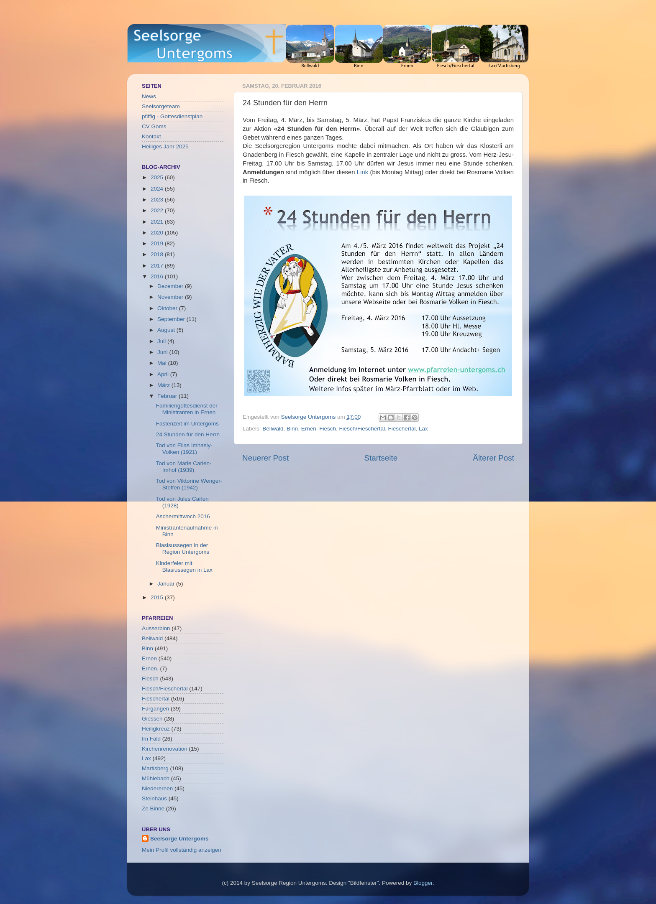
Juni (163, 352)
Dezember (171, 286)
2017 (158, 265)
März (164, 385)
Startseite (380, 457)
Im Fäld (151, 739)
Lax (423, 428)
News (149, 96)
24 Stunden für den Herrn (188, 434)
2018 (158, 254)
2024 (158, 189)
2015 (158, 597)
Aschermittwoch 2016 (183, 516)
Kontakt (151, 136)
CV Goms (154, 126)
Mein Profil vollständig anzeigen (181, 850)
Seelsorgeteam (161, 106)
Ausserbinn (156, 628)
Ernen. (150, 668)
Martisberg (155, 768)
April (163, 374)
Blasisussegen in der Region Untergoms (183, 548)
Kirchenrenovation (164, 749)
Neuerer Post (265, 457)
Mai (162, 363)
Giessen (152, 719)
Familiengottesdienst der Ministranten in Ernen (187, 408)
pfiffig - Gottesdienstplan (172, 116)
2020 (158, 232)
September (172, 319)
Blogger (423, 883)
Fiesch (327, 428)
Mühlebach (155, 778)
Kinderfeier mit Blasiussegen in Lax (184, 566)
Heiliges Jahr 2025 (165, 146)
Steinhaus (154, 798)
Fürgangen (155, 708)
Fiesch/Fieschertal (362, 428)
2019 (158, 243)
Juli (162, 341)
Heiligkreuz (156, 729)
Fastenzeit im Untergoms (187, 423)
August (167, 330)
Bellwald (272, 428)
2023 (158, 199)
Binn (292, 428)
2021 (158, 222)
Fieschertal (402, 428)
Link (362, 172)
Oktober (168, 308)
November (171, 297)
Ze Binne (153, 808)
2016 (158, 276)
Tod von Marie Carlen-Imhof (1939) (184, 466)
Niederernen (157, 788)
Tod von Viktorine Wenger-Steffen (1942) (189, 484)
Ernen (308, 428)
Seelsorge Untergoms (179, 838)
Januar (166, 584)
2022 (158, 210)
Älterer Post (493, 457)
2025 (158, 177)
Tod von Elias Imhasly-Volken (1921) (184, 448)
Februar (168, 396)
